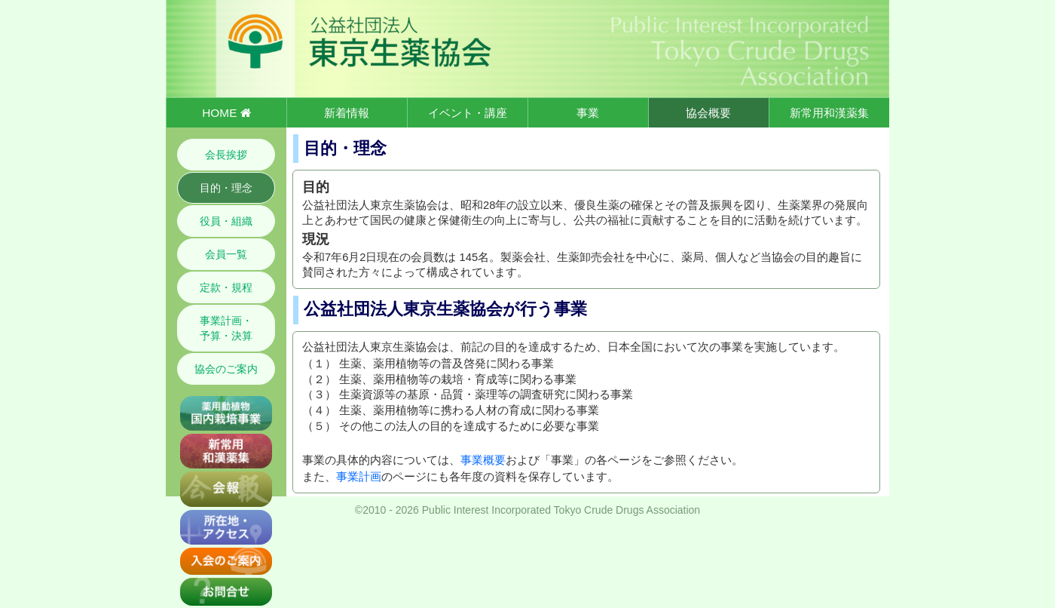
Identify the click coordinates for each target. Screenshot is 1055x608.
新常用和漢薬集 (829, 112)
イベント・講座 (467, 112)
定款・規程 (226, 287)
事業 (587, 112)
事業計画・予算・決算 (226, 328)
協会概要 (708, 112)
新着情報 (346, 112)
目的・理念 (226, 188)
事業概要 (483, 460)
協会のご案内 (226, 369)
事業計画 (358, 477)
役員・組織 (226, 221)
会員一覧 (226, 254)
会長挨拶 (226, 155)
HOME (226, 112)
